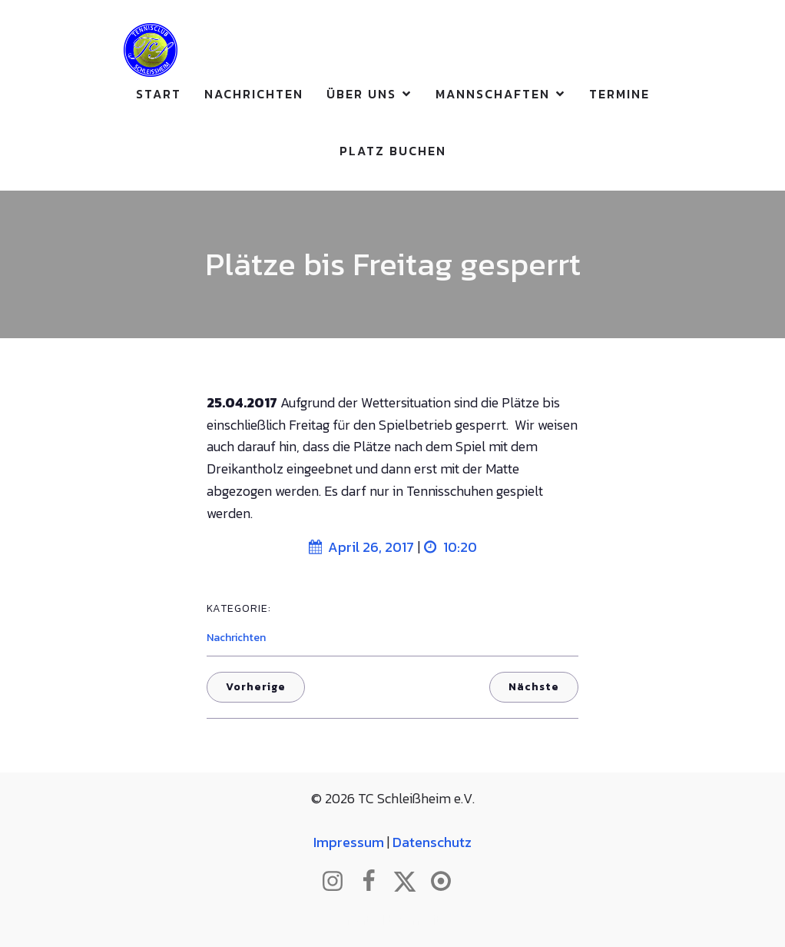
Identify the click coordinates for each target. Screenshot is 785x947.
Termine (619, 94)
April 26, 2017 (361, 547)
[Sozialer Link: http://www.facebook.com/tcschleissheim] (374, 881)
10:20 (450, 547)
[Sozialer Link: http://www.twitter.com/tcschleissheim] (410, 881)
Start (158, 94)
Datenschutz (432, 842)
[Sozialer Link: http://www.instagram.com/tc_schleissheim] (338, 881)
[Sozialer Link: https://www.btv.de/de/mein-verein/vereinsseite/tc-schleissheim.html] (447, 881)
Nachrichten (253, 94)
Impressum (348, 842)
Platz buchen (393, 150)
